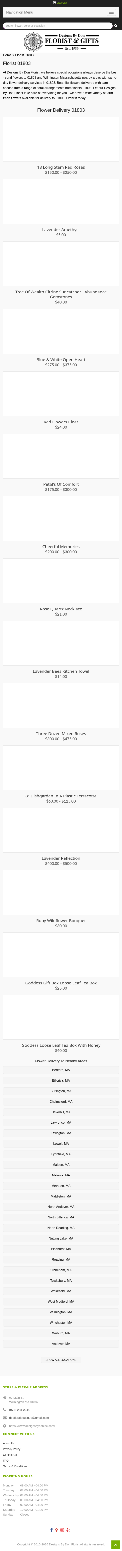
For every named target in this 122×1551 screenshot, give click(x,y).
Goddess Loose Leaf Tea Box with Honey (61, 1045)
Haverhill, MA (61, 1112)
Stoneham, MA (61, 1270)
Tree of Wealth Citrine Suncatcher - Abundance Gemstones (61, 294)
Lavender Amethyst (61, 229)
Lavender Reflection (61, 858)
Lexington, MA (61, 1133)
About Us (9, 1443)
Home (7, 55)
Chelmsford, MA (61, 1101)
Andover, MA (61, 1343)
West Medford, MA (61, 1301)
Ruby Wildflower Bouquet (61, 920)
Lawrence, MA (61, 1122)
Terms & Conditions (15, 1466)
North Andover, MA (61, 1206)
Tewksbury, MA (61, 1280)
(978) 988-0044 (19, 1409)
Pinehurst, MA (61, 1249)
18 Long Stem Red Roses (61, 167)
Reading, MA (61, 1259)
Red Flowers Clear (61, 422)
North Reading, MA (60, 1228)
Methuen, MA (61, 1186)
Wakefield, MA (61, 1291)
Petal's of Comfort (61, 484)
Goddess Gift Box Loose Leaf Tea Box (61, 983)
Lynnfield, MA (60, 1154)
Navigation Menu (19, 12)
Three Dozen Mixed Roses (61, 733)
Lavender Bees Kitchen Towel (61, 671)
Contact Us (10, 1454)
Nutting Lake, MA (61, 1238)
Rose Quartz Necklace (61, 609)
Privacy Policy (11, 1449)
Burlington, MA (61, 1091)
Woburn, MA (61, 1333)
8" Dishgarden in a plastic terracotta (61, 796)
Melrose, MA (61, 1175)
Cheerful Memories (61, 546)
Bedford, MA (61, 1070)
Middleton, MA (61, 1196)
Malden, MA (61, 1164)
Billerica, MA (61, 1080)
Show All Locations (61, 1359)
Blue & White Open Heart (61, 359)
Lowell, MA (61, 1143)
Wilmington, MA (61, 1312)
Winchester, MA (61, 1322)
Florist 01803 (24, 55)
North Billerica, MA (61, 1217)
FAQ (6, 1460)
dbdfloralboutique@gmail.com (29, 1417)
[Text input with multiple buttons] (58, 26)
